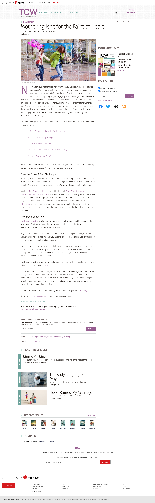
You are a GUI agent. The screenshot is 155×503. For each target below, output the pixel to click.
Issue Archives (109, 48)
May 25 (24, 428)
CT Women (106, 88)
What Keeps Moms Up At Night (40, 137)
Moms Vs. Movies (36, 356)
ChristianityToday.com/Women (34, 309)
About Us (32, 2)
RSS (95, 452)
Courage (50, 337)
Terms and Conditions (85, 452)
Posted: (24, 341)
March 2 (82, 428)
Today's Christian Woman (50, 452)
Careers (64, 484)
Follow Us (65, 488)
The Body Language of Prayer (67, 376)
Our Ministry (36, 484)
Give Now (56, 2)
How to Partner (37, 491)
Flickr (43, 301)
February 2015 (35, 341)
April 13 (53, 428)
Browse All (91, 415)
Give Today (8, 485)
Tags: (23, 337)
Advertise (95, 488)
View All (120, 71)
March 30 (63, 428)
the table (48, 265)
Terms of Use (97, 486)
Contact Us (101, 452)
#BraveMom (26, 204)
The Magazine (72, 12)
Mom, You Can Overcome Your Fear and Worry (47, 149)
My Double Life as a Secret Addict (125, 66)
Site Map (75, 452)
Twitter (51, 441)
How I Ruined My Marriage (71, 392)
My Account (126, 488)
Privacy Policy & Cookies (100, 484)
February (131, 22)
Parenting (66, 337)
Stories (34, 488)
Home (119, 22)
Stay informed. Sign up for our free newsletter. (77, 457)
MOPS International (39, 296)
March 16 (72, 428)
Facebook (43, 441)
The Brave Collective (29, 221)
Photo (22, 301)
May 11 (34, 428)
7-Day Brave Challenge (37, 191)
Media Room (66, 486)
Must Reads (57, 12)
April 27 (43, 428)
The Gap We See (37, 486)
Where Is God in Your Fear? (39, 156)
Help (124, 484)
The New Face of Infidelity (124, 60)
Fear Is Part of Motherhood (39, 143)
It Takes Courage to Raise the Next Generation (47, 131)
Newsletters (44, 2)
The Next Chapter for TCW (125, 55)
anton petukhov (36, 301)
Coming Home (107, 91)
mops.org (83, 290)
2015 (124, 22)
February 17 (92, 428)
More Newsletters (105, 100)
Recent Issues (33, 415)
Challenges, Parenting (38, 337)
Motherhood (58, 337)
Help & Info (109, 452)
